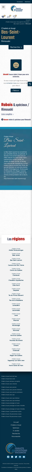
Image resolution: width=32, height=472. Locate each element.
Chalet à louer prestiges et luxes (10, 403)
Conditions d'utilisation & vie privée (10, 467)
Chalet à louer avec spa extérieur (10, 400)
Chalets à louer (16, 425)
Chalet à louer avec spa (8, 394)
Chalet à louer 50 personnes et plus (11, 416)
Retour (16, 90)
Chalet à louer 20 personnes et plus (11, 414)
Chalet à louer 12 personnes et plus (11, 411)
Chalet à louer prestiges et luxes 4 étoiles (13, 405)
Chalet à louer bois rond (8, 379)
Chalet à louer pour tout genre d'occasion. (18, 22)
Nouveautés (16, 436)
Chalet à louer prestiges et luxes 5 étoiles (13, 409)
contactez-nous (11, 83)
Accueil (28, 20)
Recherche (16, 47)
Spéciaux (16, 428)
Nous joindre (22, 467)
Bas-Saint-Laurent (19, 24)
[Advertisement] (16, 211)
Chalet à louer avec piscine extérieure (11, 392)
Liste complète (6, 114)
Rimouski (28, 24)
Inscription (20, 2)
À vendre (16, 431)
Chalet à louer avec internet (9, 384)
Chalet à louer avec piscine (8, 387)
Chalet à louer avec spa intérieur (10, 398)
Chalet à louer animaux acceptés (10, 381)
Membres (27, 2)
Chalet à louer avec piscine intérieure (11, 389)
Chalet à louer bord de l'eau (9, 376)
